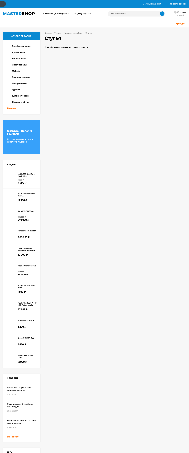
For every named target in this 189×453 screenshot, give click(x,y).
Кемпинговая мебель (72, 33)
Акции (52, 4)
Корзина (35, 423)
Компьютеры (65, 430)
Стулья (13, 109)
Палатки (11, 130)
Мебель (63, 437)
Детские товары (91, 434)
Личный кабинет (38, 426)
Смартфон (27, 357)
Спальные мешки (15, 126)
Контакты (7, 4)
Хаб (111, 4)
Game (15, 357)
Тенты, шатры (13, 97)
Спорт (20, 361)
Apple (9, 357)
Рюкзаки (11, 122)
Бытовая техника (91, 423)
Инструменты (90, 426)
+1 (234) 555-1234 (82, 13)
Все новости (15, 332)
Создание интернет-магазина (126, 433)
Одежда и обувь (91, 437)
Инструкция (98, 4)
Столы (13, 113)
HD (20, 357)
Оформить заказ (38, 430)
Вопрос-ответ (68, 4)
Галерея (84, 4)
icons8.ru (158, 424)
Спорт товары (66, 434)
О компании (23, 4)
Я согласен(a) (69, 400)
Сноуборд (11, 361)
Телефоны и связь (68, 423)
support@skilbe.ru (165, 391)
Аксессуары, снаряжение (19, 118)
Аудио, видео (66, 426)
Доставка (40, 4)
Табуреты (14, 105)
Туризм (57, 33)
